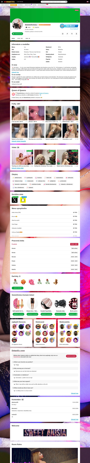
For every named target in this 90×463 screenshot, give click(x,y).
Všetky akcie (28, 4)
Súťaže (34, 4)
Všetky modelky (5, 4)
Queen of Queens (43, 93)
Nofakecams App (42, 4)
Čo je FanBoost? (74, 28)
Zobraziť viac (15, 72)
